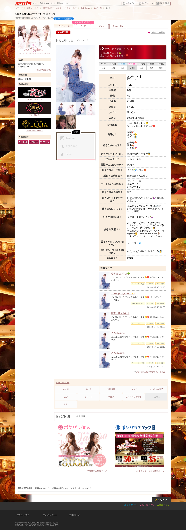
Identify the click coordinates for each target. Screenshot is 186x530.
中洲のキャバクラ (84, 488)
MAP (66, 397)
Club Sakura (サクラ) (28, 14)
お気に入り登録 (156, 32)
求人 (66, 404)
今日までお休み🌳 (120, 273)
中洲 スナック (74, 515)
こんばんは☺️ (118, 333)
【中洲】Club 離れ (34, 109)
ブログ (82, 25)
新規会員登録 (164, 3)
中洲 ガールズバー (50, 515)
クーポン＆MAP (156, 389)
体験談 (66, 389)
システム (133, 389)
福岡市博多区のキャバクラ (63, 488)
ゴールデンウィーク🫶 (123, 293)
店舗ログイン (163, 505)
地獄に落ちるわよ (120, 313)
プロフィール (63, 26)
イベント (88, 397)
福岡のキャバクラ (42, 488)
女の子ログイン (147, 3)
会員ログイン (131, 3)
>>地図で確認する (43, 70)
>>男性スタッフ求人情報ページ (150, 471)
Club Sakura (62, 382)
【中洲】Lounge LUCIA (34, 124)
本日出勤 (64, 32)
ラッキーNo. (117, 26)
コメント (100, 26)
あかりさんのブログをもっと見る (151, 372)
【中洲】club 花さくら (34, 93)
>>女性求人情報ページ (97, 471)
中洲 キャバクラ (23, 515)
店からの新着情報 (133, 397)
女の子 (88, 389)
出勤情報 (111, 389)
